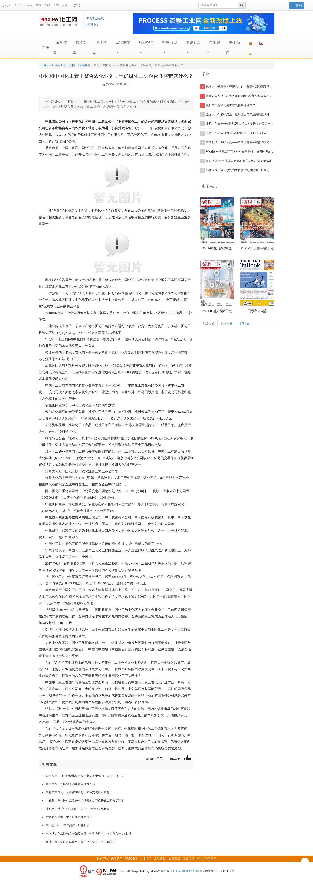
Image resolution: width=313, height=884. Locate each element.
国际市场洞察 (257, 311)
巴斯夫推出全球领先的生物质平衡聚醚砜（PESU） (235, 170)
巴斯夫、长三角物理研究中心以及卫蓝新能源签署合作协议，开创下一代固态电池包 (237, 86)
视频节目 (169, 42)
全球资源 (160, 858)
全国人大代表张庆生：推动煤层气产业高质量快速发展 (237, 114)
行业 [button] (18, 5)
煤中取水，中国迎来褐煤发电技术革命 (70, 784)
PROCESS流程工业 (54, 65)
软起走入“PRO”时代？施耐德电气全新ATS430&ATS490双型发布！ (237, 96)
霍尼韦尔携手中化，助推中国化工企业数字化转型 (78, 808)
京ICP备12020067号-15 (184, 871)
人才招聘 (145, 858)
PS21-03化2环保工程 (217, 311)
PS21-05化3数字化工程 (257, 248)
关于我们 (117, 858)
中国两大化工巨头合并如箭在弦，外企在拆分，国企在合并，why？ (89, 833)
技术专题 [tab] (226, 323)
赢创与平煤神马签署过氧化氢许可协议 (227, 105)
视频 (47, 5)
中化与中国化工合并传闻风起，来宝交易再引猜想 (78, 792)
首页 (45, 48)
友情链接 (174, 858)
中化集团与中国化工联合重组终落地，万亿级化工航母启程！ (85, 800)
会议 (30, 5)
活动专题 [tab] (244, 323)
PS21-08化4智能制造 (217, 248)
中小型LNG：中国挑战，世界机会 (68, 825)
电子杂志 (209, 186)
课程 (64, 5)
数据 (38, 5)
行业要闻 (84, 65)
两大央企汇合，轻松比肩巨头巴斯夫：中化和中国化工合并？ (85, 775)
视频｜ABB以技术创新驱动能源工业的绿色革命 (233, 133)
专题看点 (193, 42)
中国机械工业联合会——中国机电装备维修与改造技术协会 (237, 142)
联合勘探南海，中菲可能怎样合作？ (69, 817)
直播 (56, 5)
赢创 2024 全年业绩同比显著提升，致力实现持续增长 (237, 161)
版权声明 (102, 858)
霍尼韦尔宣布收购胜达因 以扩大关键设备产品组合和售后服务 (237, 123)
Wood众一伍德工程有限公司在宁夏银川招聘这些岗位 (237, 151)
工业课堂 (123, 42)
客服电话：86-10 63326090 (199, 858)
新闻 (72, 65)
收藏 (150, 760)
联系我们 (131, 858)
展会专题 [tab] (209, 323)
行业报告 (146, 42)
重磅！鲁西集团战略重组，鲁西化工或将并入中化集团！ (82, 841)
